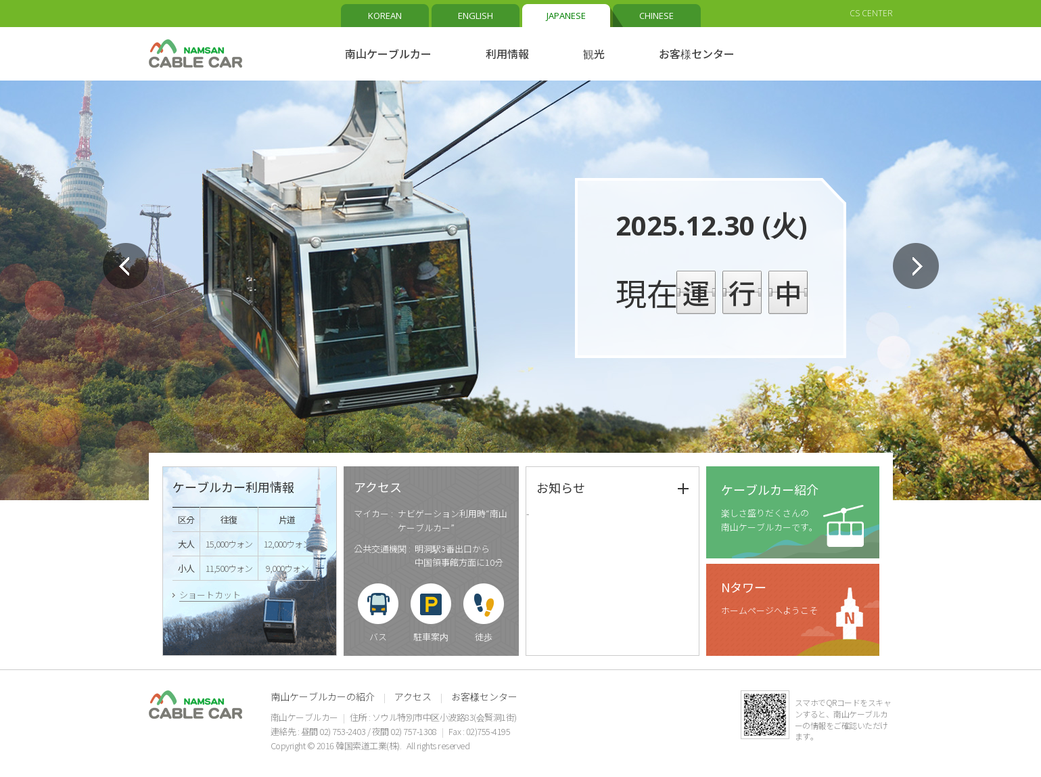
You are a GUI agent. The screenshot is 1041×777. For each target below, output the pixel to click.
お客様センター (697, 53)
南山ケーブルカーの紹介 (323, 696)
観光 (594, 53)
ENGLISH (475, 15)
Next (916, 266)
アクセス (413, 696)
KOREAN (385, 15)
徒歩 (483, 636)
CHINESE (656, 15)
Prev (126, 266)
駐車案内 (430, 636)
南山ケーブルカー (388, 53)
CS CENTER (871, 13)
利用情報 (507, 53)
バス (378, 636)
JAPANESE (566, 15)
